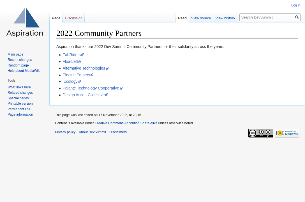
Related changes (20, 93)
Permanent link (19, 109)
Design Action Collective (84, 95)
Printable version (20, 103)
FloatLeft (70, 61)
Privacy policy (65, 132)
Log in (296, 5)
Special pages (18, 98)
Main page (15, 54)
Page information (20, 114)
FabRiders (72, 54)
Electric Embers (76, 75)
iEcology (70, 81)
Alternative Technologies (84, 68)
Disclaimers (118, 132)
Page (56, 18)
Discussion (73, 18)
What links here (19, 87)
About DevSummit (92, 132)
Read (182, 18)
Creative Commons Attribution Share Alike (126, 123)
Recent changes (20, 60)
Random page (18, 65)
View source (201, 18)
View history (225, 18)
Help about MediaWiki (24, 71)
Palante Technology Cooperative (91, 88)
